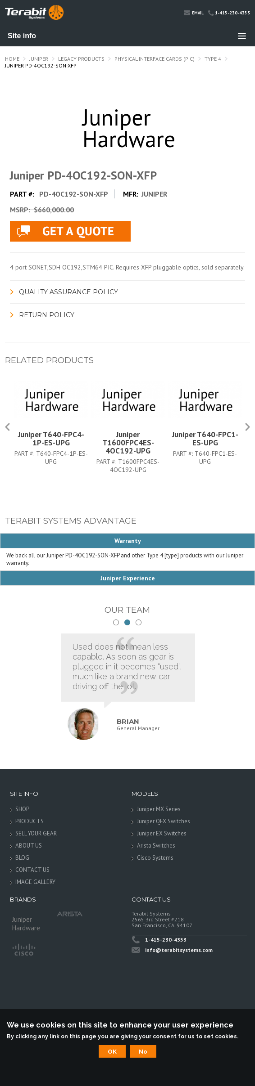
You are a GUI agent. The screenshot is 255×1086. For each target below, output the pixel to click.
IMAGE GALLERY (35, 882)
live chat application (70, 231)
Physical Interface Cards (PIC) (154, 58)
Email (194, 12)
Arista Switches (156, 845)
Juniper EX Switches (162, 833)
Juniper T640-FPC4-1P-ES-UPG (51, 439)
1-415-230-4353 (229, 13)
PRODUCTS (29, 821)
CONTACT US (32, 870)
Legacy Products (81, 58)
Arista (69, 914)
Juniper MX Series (159, 809)
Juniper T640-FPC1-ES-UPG (205, 439)
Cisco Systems (155, 858)
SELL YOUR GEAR (36, 833)
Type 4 (213, 58)
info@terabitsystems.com (179, 950)
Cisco (23, 949)
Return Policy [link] (46, 315)
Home (12, 58)
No (143, 1051)
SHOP (22, 809)
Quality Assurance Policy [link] (68, 292)
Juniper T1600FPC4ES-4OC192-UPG (128, 443)
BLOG (22, 858)
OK (112, 1051)
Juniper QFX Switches (163, 821)
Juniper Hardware (26, 922)
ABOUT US (28, 845)
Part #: (25, 453)
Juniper (38, 58)
